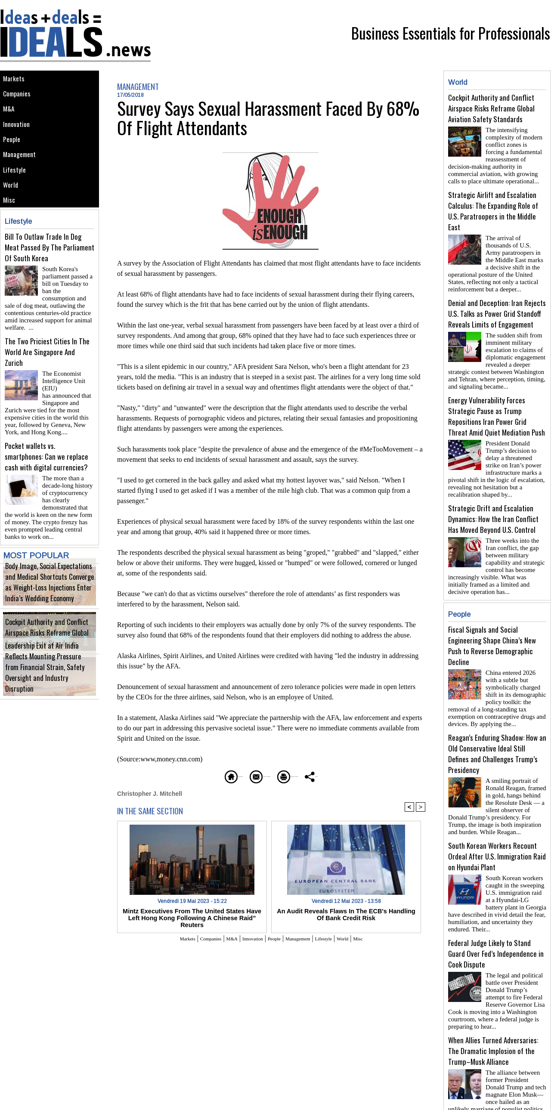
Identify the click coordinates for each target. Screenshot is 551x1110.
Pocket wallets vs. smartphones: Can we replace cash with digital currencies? (46, 472)
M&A (10, 119)
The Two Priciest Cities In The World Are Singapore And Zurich (47, 378)
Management (22, 177)
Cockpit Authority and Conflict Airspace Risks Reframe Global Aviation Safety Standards (49, 647)
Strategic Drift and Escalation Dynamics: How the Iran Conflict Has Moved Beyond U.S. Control (493, 505)
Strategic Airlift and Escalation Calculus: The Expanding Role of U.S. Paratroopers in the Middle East (493, 207)
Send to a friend (246, 775)
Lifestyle (16, 196)
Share (363, 775)
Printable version (312, 775)
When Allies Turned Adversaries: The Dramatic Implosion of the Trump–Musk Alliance (493, 1020)
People (13, 157)
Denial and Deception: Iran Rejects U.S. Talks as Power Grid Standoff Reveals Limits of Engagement (497, 307)
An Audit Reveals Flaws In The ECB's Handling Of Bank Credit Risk (346, 913)
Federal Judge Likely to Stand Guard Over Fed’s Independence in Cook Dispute (496, 926)
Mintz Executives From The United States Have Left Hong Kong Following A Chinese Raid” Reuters (192, 913)
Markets (15, 80)
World (12, 215)
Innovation (19, 138)
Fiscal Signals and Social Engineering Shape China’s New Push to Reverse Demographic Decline (492, 628)
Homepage (187, 775)
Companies (19, 99)
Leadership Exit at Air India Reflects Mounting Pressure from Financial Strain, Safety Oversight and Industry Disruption (47, 688)
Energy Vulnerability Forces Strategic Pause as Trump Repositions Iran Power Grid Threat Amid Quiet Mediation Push (496, 405)
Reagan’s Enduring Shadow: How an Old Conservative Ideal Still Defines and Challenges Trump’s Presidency (497, 732)
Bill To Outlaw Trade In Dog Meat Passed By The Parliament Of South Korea (49, 285)
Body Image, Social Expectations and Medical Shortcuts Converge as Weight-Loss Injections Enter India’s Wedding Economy (46, 597)
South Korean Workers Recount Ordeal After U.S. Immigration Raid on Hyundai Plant (497, 832)
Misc (10, 235)
